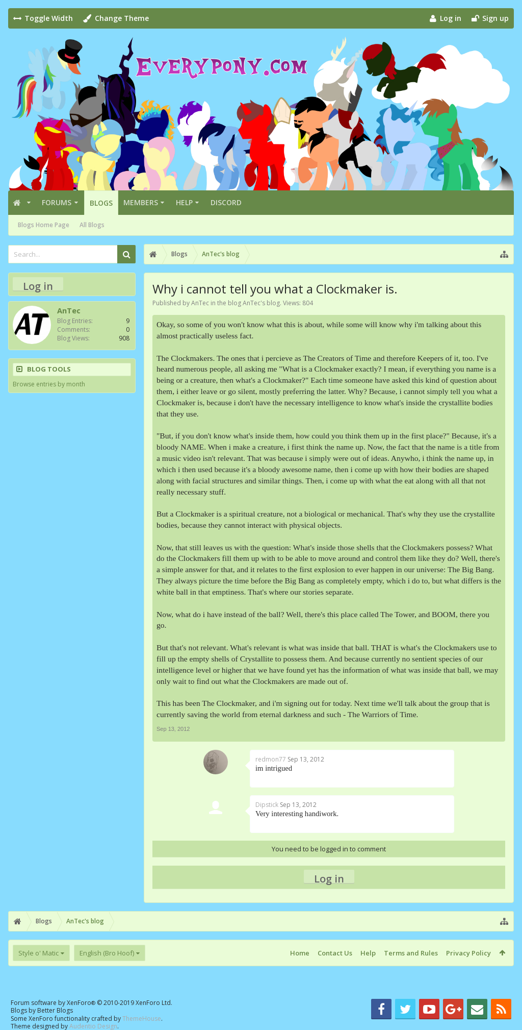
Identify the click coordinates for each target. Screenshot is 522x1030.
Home (299, 953)
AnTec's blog (261, 303)
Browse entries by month (49, 384)
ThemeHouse (141, 1018)
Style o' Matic (38, 953)
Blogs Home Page (43, 224)
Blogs (101, 203)
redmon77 (270, 759)
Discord (226, 202)
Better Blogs (55, 1010)
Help (184, 202)
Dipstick (266, 804)
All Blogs (92, 224)
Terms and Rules (411, 953)
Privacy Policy (468, 953)
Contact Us (335, 953)
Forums (56, 202)
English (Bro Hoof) (107, 953)
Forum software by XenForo (91, 1002)
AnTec (200, 303)
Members (140, 202)
